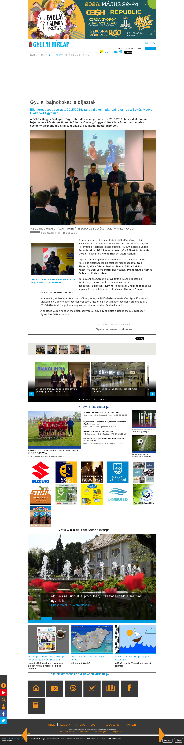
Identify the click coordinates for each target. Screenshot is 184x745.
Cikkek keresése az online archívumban (74, 684)
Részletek (167, 740)
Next (153, 612)
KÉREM (178, 740)
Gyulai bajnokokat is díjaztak (116, 329)
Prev (44, 612)
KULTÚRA (65, 735)
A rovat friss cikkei (90, 407)
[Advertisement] (92, 78)
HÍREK (51, 735)
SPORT (60, 55)
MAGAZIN (131, 735)
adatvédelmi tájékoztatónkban (18, 739)
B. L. (52, 55)
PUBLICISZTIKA (112, 735)
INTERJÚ (80, 735)
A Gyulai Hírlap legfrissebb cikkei (78, 534)
